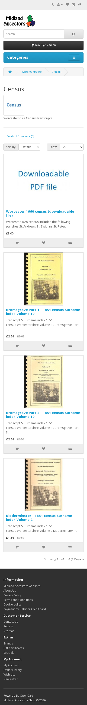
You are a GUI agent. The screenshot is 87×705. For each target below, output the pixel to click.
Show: (53, 147)
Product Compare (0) (20, 136)
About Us (9, 591)
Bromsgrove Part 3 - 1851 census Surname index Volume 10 (43, 414)
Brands (8, 643)
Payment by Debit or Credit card (24, 609)
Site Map (9, 631)
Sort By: (11, 147)
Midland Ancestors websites (21, 586)
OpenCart (26, 696)
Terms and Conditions (18, 600)
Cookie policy (12, 604)
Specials (8, 653)
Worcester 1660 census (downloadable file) (40, 213)
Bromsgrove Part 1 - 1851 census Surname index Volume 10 (43, 311)
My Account (11, 665)
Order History (12, 670)
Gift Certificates (13, 648)
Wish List (9, 674)
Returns (8, 626)
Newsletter (10, 679)
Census (56, 72)
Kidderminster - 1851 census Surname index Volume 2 (39, 517)
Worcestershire (32, 72)
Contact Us (10, 622)
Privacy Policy (12, 595)
